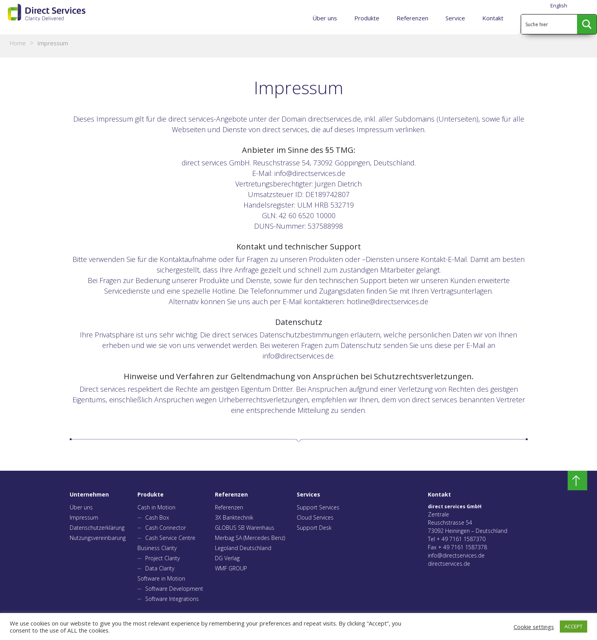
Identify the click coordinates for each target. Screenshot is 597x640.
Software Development (174, 588)
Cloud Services (315, 517)
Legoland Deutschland (243, 548)
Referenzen (412, 18)
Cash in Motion (156, 507)
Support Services (318, 507)
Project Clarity (162, 558)
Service (455, 18)
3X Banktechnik (234, 517)
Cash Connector (165, 527)
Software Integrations (172, 598)
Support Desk (314, 527)
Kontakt (492, 18)
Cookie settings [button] (534, 626)
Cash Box (157, 517)
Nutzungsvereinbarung (98, 537)
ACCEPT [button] (574, 626)
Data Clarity (159, 568)
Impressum (84, 517)
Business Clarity (157, 548)
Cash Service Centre (170, 537)
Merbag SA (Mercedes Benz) (250, 537)
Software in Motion (161, 578)
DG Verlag (227, 558)
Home (18, 43)
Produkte (366, 18)
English (558, 5)
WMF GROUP (231, 568)
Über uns (324, 18)
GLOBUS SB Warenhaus (244, 527)
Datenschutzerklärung (97, 527)
